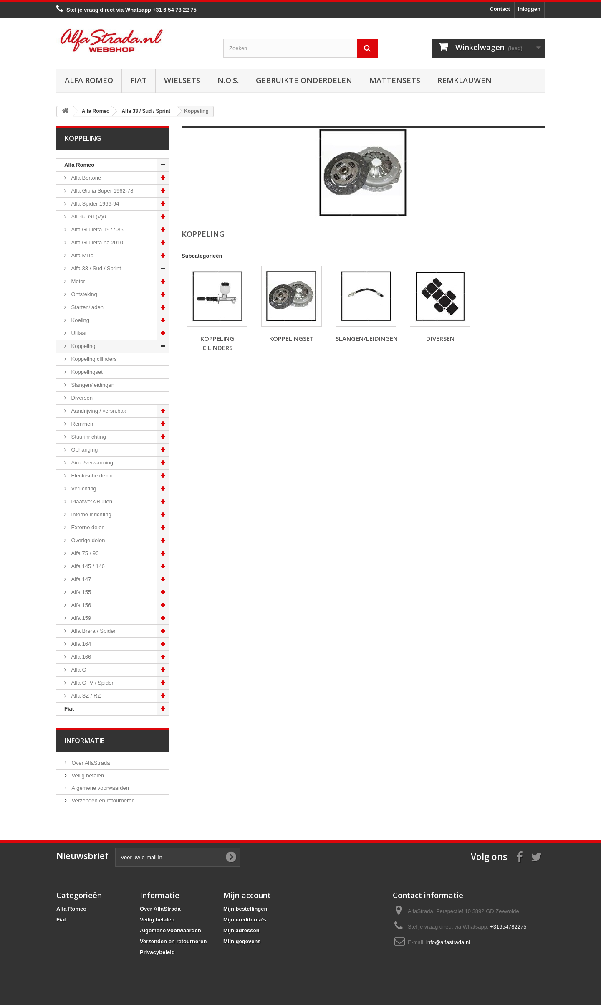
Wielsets (182, 80)
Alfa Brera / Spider (93, 631)
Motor (77, 281)
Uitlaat (78, 333)
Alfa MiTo (81, 255)
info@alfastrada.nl (448, 942)
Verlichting (83, 488)
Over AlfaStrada (90, 763)
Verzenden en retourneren (102, 800)
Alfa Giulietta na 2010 (96, 242)
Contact (500, 9)
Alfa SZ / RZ (85, 696)
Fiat (138, 80)
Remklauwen (464, 80)
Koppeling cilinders (93, 359)
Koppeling (82, 346)
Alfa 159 (80, 618)
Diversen (81, 398)
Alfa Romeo (89, 80)
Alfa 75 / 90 (84, 553)
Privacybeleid (157, 952)
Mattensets (394, 80)
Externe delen (87, 527)
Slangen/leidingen (92, 385)
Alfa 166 (80, 657)
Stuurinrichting (88, 437)
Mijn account (247, 895)
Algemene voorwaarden (99, 788)
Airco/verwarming (91, 462)
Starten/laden (87, 307)
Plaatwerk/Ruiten (91, 501)
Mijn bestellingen (245, 909)
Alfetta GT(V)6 (88, 216)
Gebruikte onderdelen (304, 80)
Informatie (84, 740)
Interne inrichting (90, 514)
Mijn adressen (241, 930)
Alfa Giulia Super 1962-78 (101, 191)
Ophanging (84, 450)
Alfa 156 (80, 605)
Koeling (79, 320)
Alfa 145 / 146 (87, 566)
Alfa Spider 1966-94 (94, 203)
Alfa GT (80, 670)
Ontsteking (83, 294)
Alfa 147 (80, 579)
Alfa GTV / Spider (92, 683)
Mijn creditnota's (244, 919)
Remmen (81, 424)
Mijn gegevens (242, 941)
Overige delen (87, 540)
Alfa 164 (80, 644)
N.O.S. (228, 80)
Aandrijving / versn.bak (98, 411)
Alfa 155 (80, 592)
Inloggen (529, 9)
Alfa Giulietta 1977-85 (97, 229)
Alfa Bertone (85, 178)
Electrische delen (91, 475)
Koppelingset (86, 372)
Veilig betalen (87, 775)
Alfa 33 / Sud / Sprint (95, 268)
